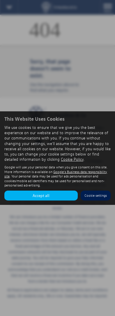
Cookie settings (95, 195)
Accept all (41, 195)
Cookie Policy (72, 159)
